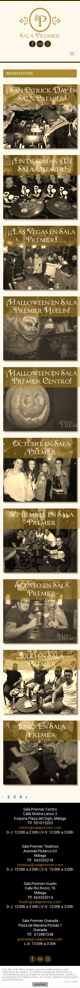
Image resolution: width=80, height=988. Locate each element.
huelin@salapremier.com (40, 902)
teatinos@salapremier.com (40, 865)
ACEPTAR (39, 984)
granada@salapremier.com (40, 939)
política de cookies (41, 977)
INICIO (11, 73)
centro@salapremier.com (40, 827)
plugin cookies (71, 982)
